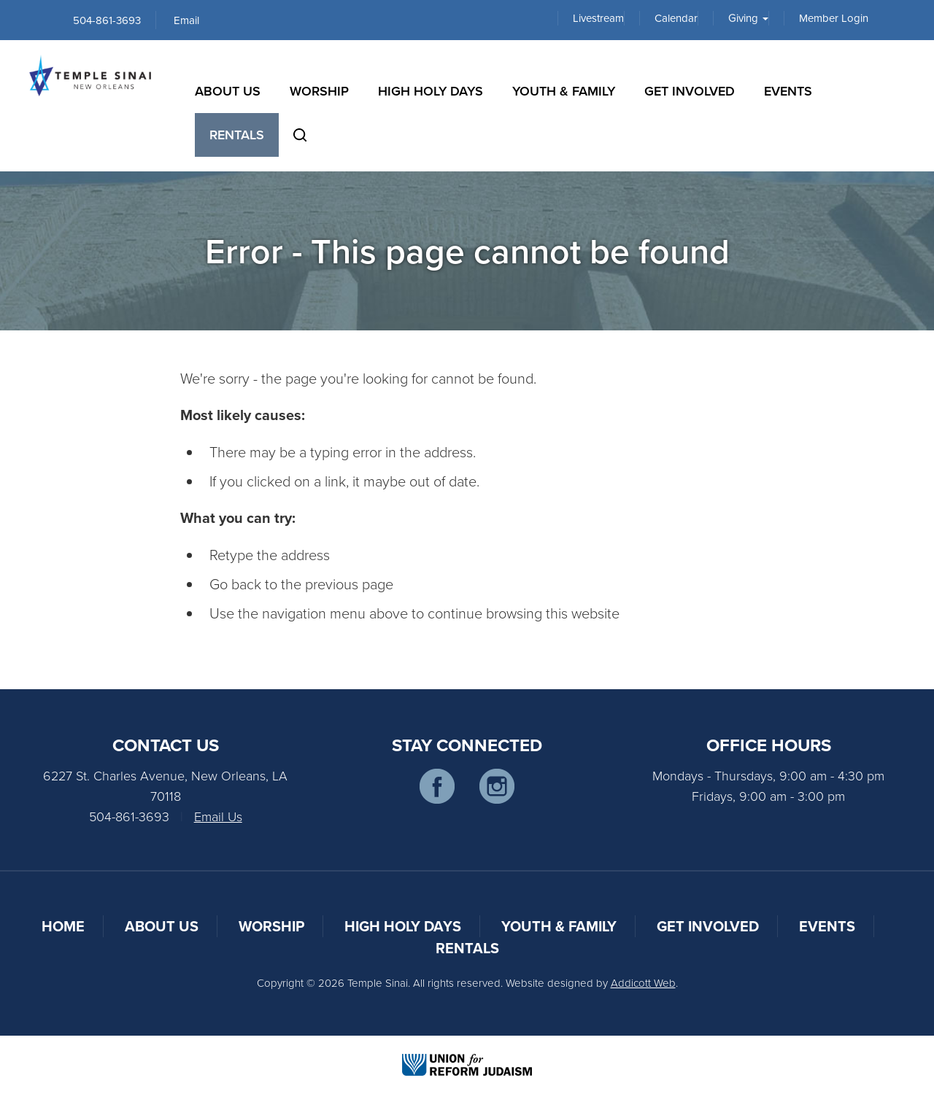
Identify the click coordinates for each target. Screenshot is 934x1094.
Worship (319, 91)
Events (788, 91)
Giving (748, 18)
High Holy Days (430, 91)
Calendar (676, 18)
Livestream (598, 18)
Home (63, 925)
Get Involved (689, 91)
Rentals (236, 134)
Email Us (218, 816)
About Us (227, 91)
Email (186, 20)
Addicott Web (643, 982)
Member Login (833, 18)
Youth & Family (563, 91)
